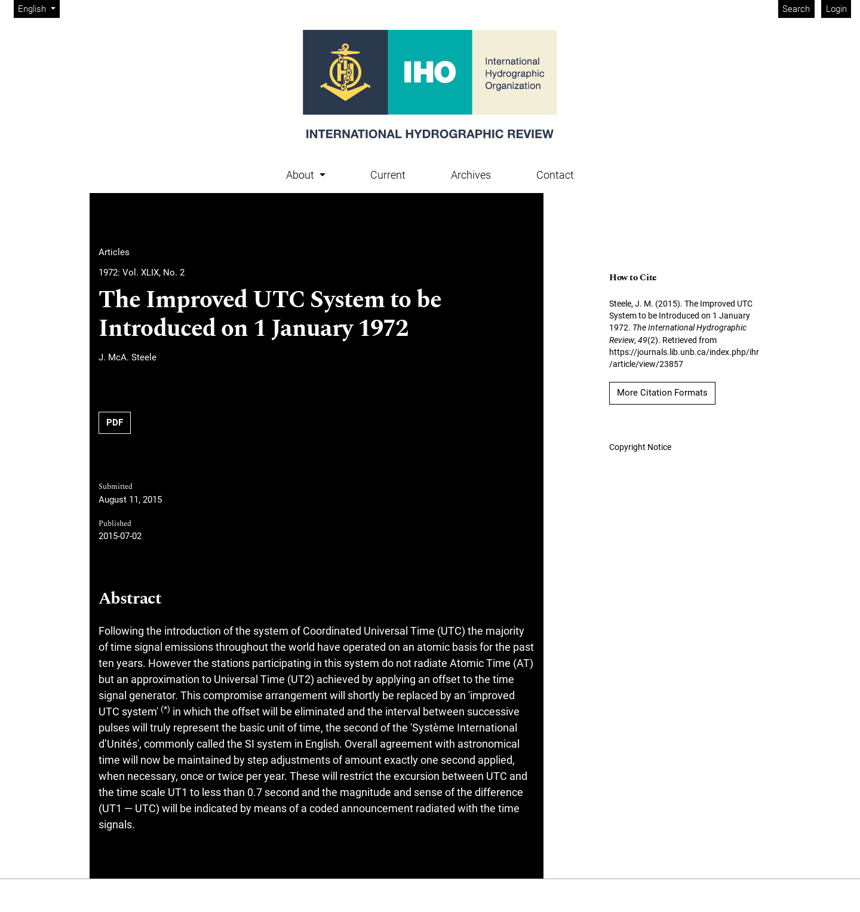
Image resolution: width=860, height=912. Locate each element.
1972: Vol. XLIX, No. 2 (142, 272)
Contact (555, 175)
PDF (114, 422)
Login (836, 9)
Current (388, 175)
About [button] (301, 175)
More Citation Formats (662, 392)
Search (796, 9)
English (38, 8)
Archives (471, 175)
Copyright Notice (640, 447)
